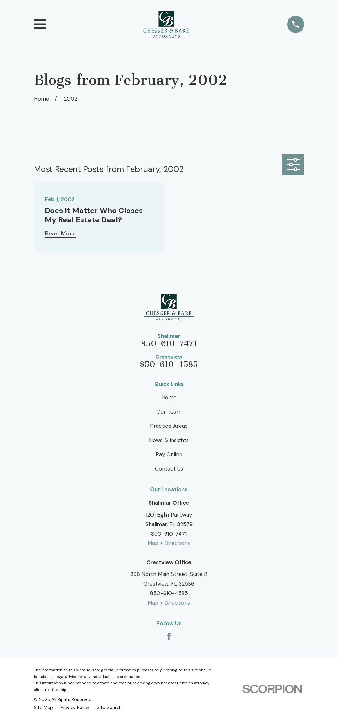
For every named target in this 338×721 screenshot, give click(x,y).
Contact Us (169, 468)
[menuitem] (43, 707)
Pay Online (169, 454)
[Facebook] (169, 636)
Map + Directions (169, 543)
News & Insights (169, 440)
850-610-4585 (169, 364)
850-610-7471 (169, 344)
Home (169, 397)
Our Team (169, 411)
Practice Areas (169, 425)
